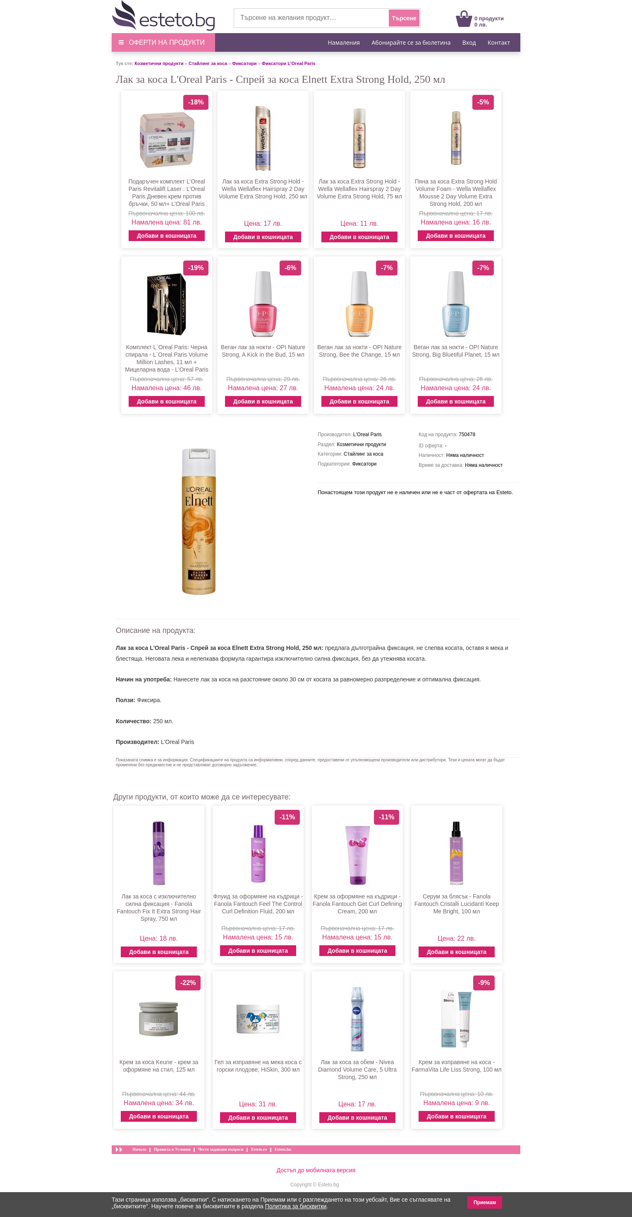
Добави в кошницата (166, 235)
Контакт (499, 42)
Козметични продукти (158, 63)
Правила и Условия (172, 1149)
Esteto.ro (259, 1149)
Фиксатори (244, 63)
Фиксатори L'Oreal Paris (289, 63)
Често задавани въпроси (221, 1149)
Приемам (485, 1202)
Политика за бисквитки (296, 1206)
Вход (469, 42)
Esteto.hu (283, 1149)
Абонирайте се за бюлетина (410, 42)
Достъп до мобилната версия (316, 1170)
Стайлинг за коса (208, 63)
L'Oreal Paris (177, 742)
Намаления (344, 42)
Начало (139, 1149)
